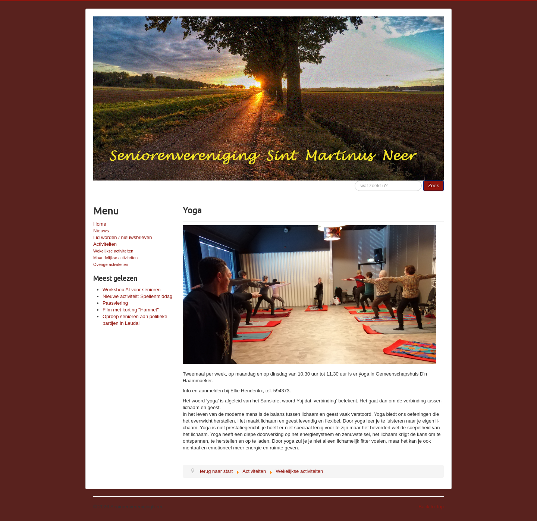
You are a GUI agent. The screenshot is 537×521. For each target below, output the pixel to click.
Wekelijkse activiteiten (113, 251)
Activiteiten (105, 244)
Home (99, 224)
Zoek (433, 185)
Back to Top (431, 506)
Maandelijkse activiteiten (115, 257)
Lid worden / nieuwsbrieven (122, 237)
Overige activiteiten (110, 264)
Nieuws (101, 230)
